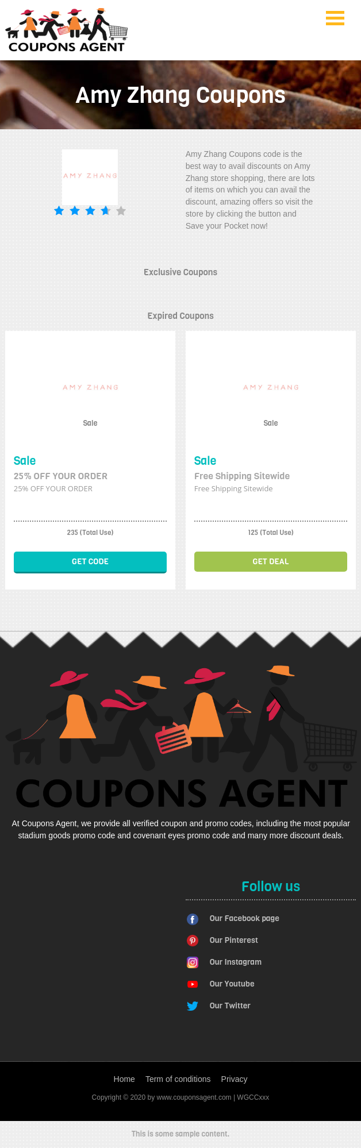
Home (124, 1079)
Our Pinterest (234, 940)
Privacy (234, 1079)
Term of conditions (178, 1079)
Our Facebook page (244, 918)
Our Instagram (236, 962)
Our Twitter (230, 1005)
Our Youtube (232, 984)
